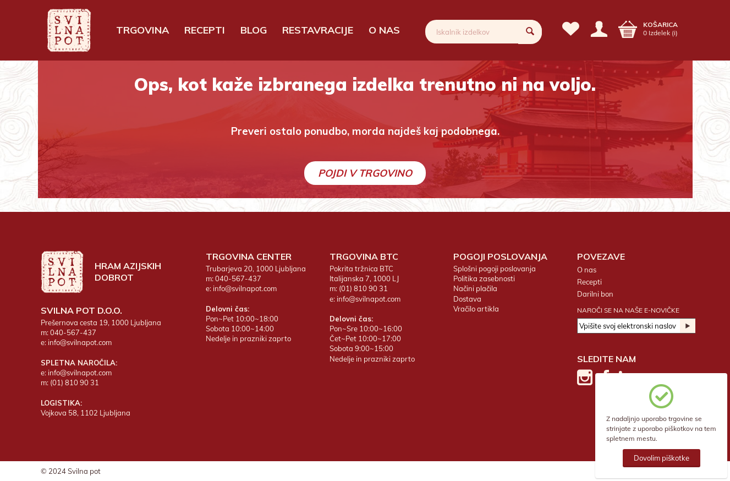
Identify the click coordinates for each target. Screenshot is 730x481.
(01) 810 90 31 (74, 382)
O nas (384, 30)
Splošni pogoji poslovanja (494, 268)
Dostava (467, 298)
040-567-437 (73, 332)
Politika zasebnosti (484, 278)
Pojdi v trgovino (365, 173)
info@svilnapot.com (80, 342)
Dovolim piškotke (661, 457)
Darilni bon (595, 293)
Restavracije (317, 30)
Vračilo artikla (476, 308)
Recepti (204, 30)
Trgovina (142, 30)
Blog (253, 30)
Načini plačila (475, 288)
